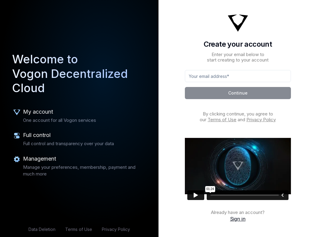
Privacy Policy (116, 229)
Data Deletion (41, 229)
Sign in (237, 219)
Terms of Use (78, 229)
